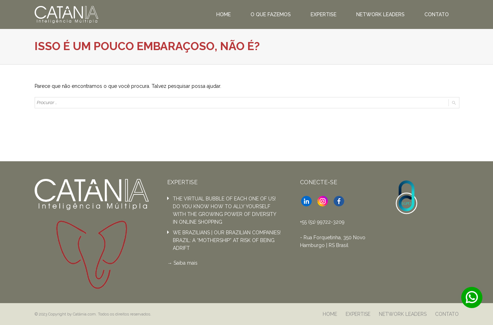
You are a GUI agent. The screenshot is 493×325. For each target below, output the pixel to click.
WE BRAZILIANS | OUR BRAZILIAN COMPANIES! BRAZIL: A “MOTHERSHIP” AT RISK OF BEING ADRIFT (227, 240)
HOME (223, 14)
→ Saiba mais (182, 263)
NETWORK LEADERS (380, 14)
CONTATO (436, 14)
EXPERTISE (323, 14)
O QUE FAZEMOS (271, 14)
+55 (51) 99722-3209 (322, 222)
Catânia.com (84, 314)
